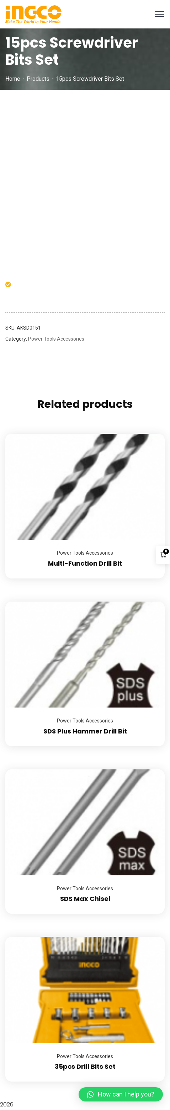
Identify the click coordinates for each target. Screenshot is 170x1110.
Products (38, 78)
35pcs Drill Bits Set (85, 1066)
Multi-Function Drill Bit (85, 563)
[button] (121, 1094)
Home (12, 78)
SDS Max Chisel (85, 898)
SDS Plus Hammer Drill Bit (85, 731)
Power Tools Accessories (56, 339)
